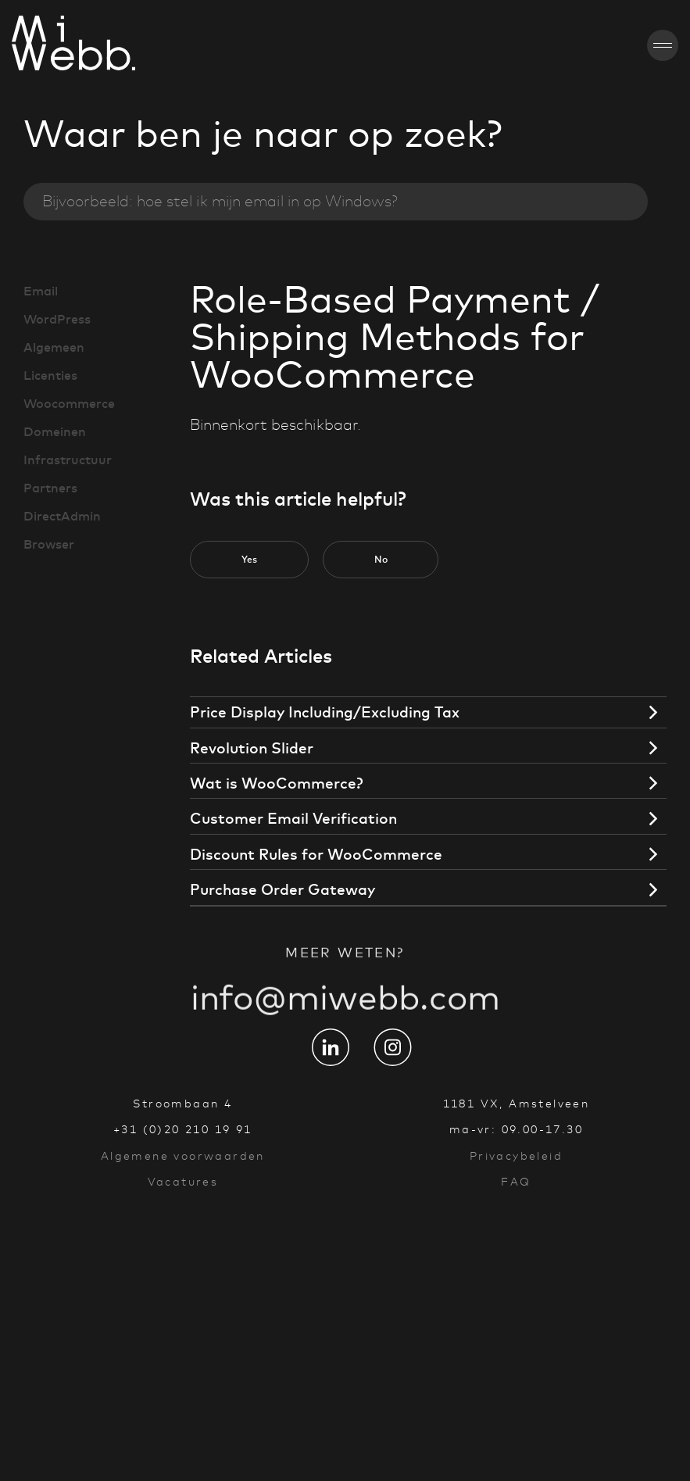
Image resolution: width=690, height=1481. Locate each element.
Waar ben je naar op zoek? (262, 133)
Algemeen (53, 347)
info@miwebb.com (345, 1014)
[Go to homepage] (29, 45)
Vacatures (183, 1182)
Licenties (50, 375)
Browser (48, 544)
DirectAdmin (62, 516)
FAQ (516, 1182)
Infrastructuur (67, 459)
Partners (50, 487)
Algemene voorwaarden (183, 1156)
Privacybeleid (516, 1156)
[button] (249, 559)
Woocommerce (69, 403)
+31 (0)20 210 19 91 (182, 1129)
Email (40, 291)
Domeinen (54, 431)
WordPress (57, 319)
